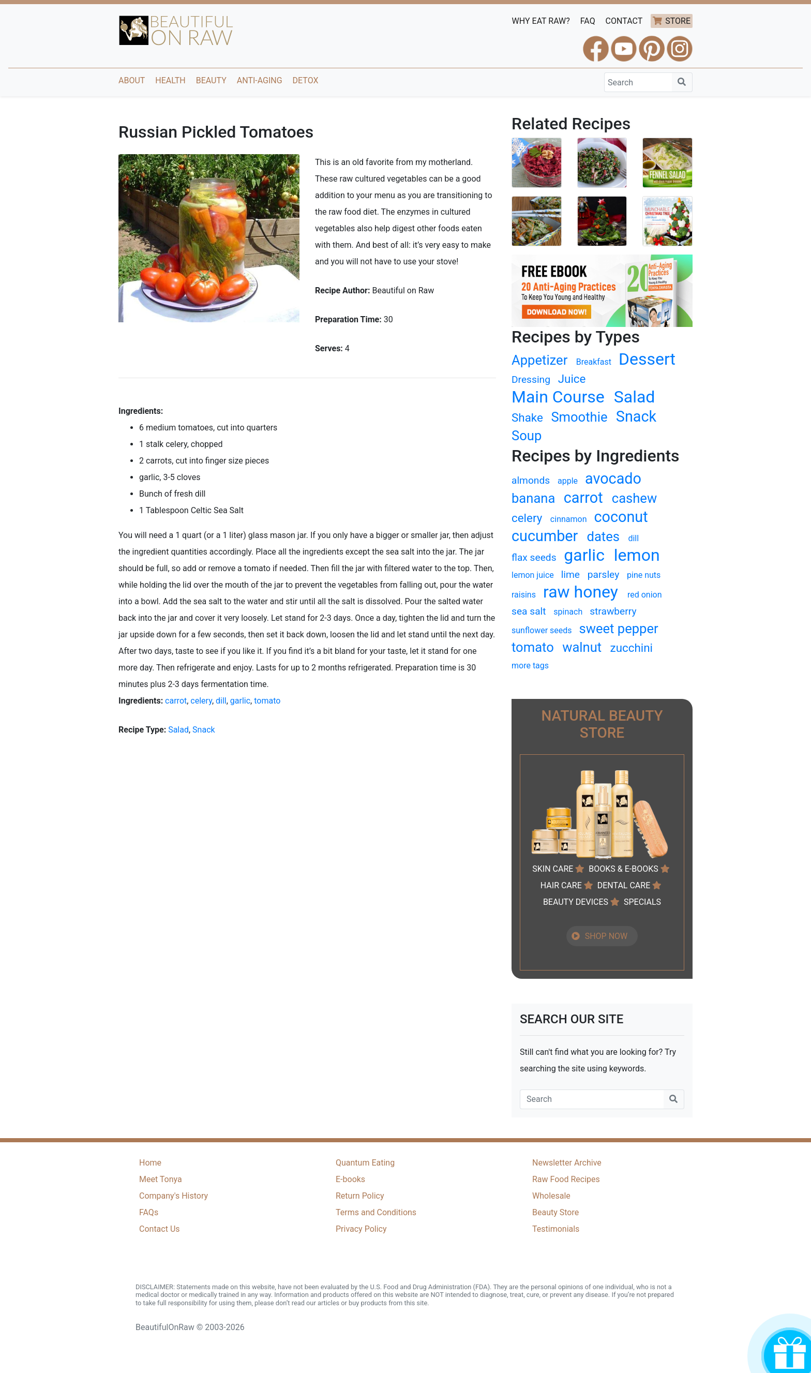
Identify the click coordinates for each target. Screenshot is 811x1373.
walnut (582, 647)
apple (568, 481)
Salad (178, 730)
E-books (350, 1179)
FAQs (148, 1212)
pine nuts (643, 575)
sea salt (529, 611)
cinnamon (568, 519)
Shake (527, 417)
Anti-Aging (259, 80)
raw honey (580, 592)
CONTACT (624, 21)
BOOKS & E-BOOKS (623, 869)
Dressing (531, 379)
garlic (240, 701)
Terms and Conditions (376, 1212)
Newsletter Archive (567, 1163)
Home (150, 1163)
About (131, 80)
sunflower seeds (542, 630)
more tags (530, 665)
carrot (176, 701)
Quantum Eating (365, 1163)
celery (201, 701)
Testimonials (555, 1229)
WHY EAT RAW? (541, 21)
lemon (637, 555)
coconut (621, 517)
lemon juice (533, 575)
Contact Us (159, 1229)
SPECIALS (642, 902)
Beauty (211, 80)
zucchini (631, 647)
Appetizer (539, 360)
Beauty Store (555, 1212)
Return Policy (360, 1196)
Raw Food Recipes (566, 1179)
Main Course (558, 397)
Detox (306, 80)
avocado (613, 478)
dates (603, 536)
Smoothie (579, 417)
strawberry (613, 611)
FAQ (587, 21)
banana (533, 498)
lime (570, 574)
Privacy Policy (361, 1229)
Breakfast (593, 362)
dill (221, 701)
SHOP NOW (606, 936)
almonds (531, 480)
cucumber (545, 536)
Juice (572, 378)
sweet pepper (618, 628)
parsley (603, 574)
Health (170, 80)
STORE (677, 21)
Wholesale (551, 1196)
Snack (203, 730)
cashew (634, 498)
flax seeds (534, 557)
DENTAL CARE (624, 885)
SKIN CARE (552, 869)
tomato (267, 701)
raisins (524, 595)
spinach (567, 612)
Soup (527, 435)
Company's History (173, 1196)
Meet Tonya (160, 1179)
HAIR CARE (561, 885)
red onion (644, 595)
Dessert (647, 359)
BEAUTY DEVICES (575, 902)
